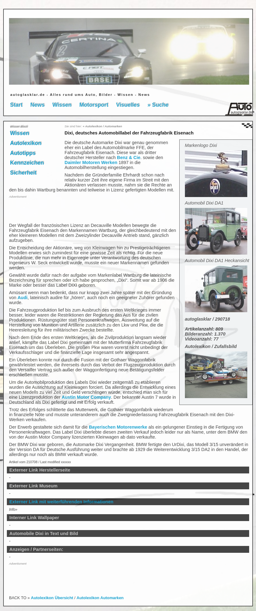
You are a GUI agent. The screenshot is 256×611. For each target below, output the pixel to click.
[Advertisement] (45, 210)
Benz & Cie (128, 157)
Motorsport (93, 105)
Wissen (61, 105)
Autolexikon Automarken (99, 597)
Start (16, 105)
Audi (22, 297)
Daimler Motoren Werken (91, 162)
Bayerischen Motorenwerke (118, 427)
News (37, 105)
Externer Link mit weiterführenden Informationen (61, 501)
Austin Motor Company (86, 397)
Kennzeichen (27, 163)
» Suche (157, 105)
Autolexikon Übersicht (52, 597)
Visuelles (128, 105)
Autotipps (23, 153)
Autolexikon (25, 143)
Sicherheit (23, 173)
